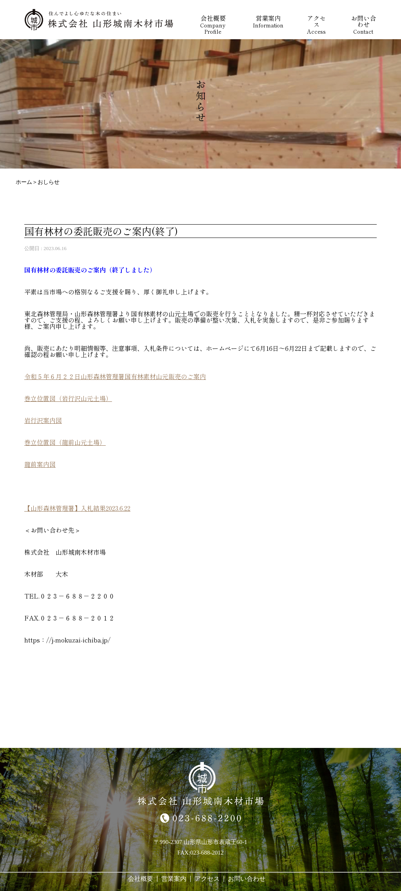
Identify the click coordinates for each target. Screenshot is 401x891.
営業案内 (173, 878)
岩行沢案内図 (43, 420)
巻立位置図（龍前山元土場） (65, 442)
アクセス (207, 878)
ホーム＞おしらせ (38, 182)
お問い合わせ (247, 878)
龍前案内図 (40, 464)
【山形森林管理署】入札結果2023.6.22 (77, 508)
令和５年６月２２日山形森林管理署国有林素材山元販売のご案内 (115, 376)
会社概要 (140, 878)
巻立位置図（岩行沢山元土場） (68, 398)
